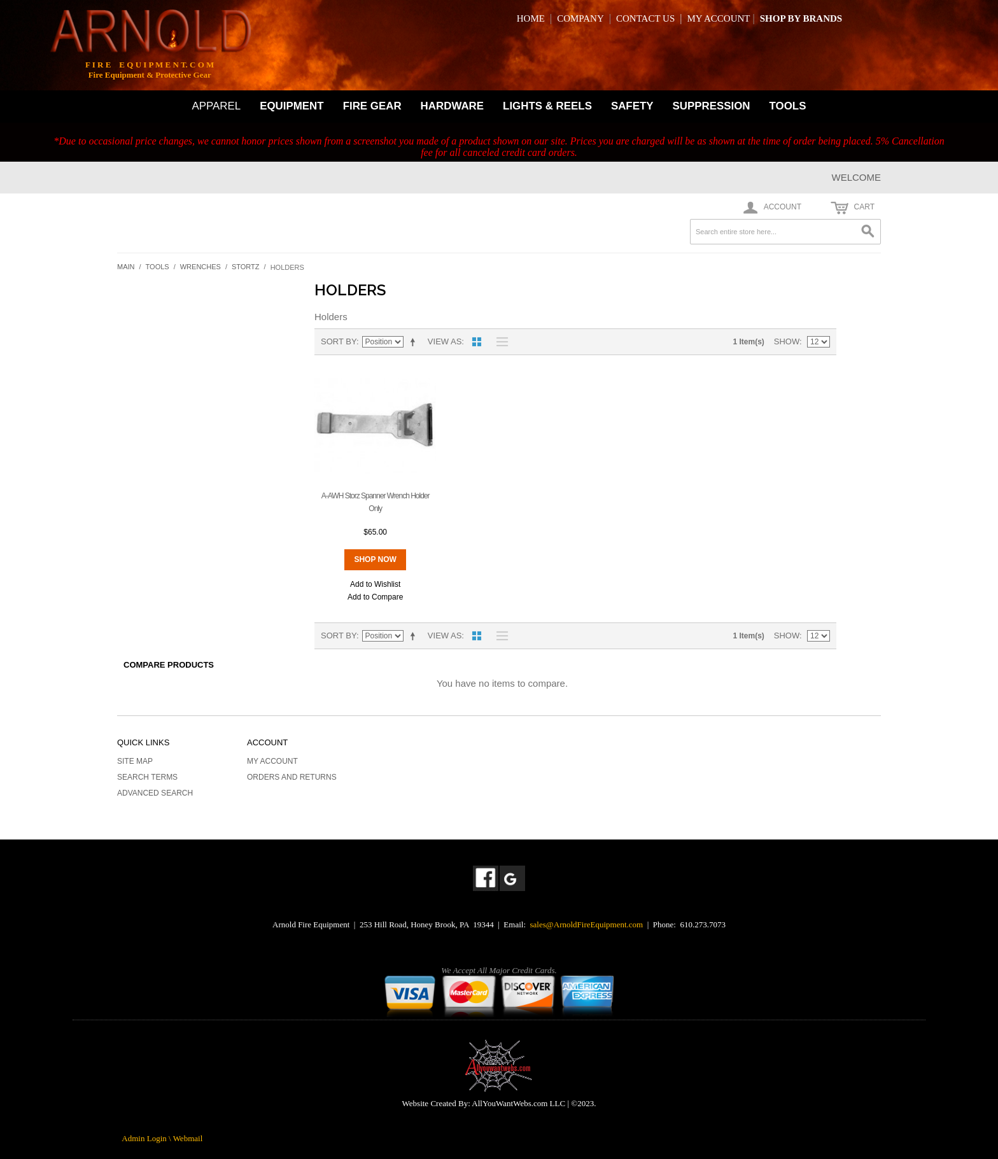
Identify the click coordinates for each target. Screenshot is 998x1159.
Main (126, 266)
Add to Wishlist (375, 584)
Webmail (188, 1138)
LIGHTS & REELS (547, 106)
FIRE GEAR (372, 106)
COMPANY (580, 18)
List (499, 341)
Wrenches (200, 266)
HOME (531, 18)
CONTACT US (645, 18)
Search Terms (147, 777)
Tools (157, 266)
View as (444, 341)
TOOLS (788, 106)
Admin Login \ (147, 1138)
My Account (272, 761)
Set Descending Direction (415, 341)
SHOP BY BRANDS (801, 18)
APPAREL (216, 106)
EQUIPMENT (291, 106)
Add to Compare (375, 597)
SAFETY (632, 106)
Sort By (338, 341)
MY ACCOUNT (718, 18)
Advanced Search (155, 793)
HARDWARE (452, 106)
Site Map (135, 761)
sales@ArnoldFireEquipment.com (586, 924)
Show (786, 341)
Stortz (246, 266)
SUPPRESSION (711, 106)
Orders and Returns (292, 777)
